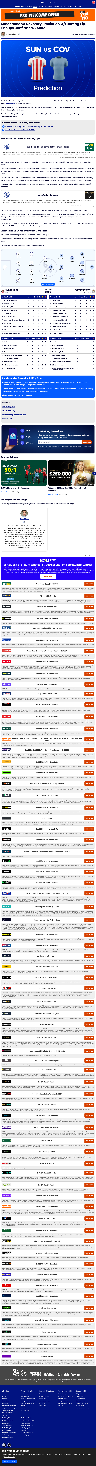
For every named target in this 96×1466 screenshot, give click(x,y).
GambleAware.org (10, 1225)
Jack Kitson (12, 34)
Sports (50, 6)
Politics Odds (79, 1396)
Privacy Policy (5, 1401)
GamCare (67, 1379)
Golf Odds (42, 1403)
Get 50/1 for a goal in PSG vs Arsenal (16, 488)
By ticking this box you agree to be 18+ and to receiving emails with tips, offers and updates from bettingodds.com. (64, 447)
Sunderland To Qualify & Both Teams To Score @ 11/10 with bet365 (29, 127)
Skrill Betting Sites (6, 1435)
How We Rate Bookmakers (9, 1406)
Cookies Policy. (9, 1457)
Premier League (25, 1394)
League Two (24, 1408)
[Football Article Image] (24, 473)
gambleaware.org (79, 1191)
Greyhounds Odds (44, 1396)
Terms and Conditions (8, 1410)
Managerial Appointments (65, 1403)
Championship (25, 1396)
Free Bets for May (8, 411)
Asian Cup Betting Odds (27, 1403)
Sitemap (4, 1415)
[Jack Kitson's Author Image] (24, 513)
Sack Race (58, 6)
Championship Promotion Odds (14, 415)
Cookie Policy (5, 1403)
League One (24, 1406)
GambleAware (74, 1379)
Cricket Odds (42, 1399)
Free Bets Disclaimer (7, 1413)
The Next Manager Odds (64, 1394)
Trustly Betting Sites (7, 1425)
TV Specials (79, 1394)
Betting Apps (5, 1423)
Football (17, 6)
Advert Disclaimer (90, 556)
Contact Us (5, 1399)
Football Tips (7, 419)
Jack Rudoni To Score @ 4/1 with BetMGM (20, 130)
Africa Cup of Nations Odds (28, 1399)
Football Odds (43, 1394)
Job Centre (60, 1406)
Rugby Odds (42, 1406)
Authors (4, 1396)
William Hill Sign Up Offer (27, 1425)
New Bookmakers (6, 1430)
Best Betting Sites (8, 407)
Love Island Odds (80, 1399)
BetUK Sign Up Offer (26, 1428)
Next (94, 473)
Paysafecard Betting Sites (9, 1432)
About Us (4, 1394)
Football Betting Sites (7, 1437)
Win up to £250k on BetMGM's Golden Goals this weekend (68, 489)
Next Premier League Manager (65, 1396)
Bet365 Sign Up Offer (26, 1423)
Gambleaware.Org (32, 623)
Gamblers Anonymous (85, 1379)
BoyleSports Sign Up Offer (27, 1432)
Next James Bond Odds (82, 1408)
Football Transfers (25, 1410)
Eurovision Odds (80, 1401)
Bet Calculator (68, 6)
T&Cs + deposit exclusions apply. (25, 1270)
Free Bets (28, 6)
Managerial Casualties (64, 1401)
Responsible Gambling (8, 1408)
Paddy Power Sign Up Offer (28, 1421)
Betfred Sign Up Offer (26, 1430)
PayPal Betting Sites (7, 1428)
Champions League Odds (28, 1401)
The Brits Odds (80, 1406)
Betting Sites (42, 6)
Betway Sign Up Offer (26, 1435)
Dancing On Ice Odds (82, 1403)
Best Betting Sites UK (7, 1421)
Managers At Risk (62, 1399)
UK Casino (78, 6)
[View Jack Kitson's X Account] (19, 34)
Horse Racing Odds (44, 1401)
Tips (22, 6)
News (35, 6)
